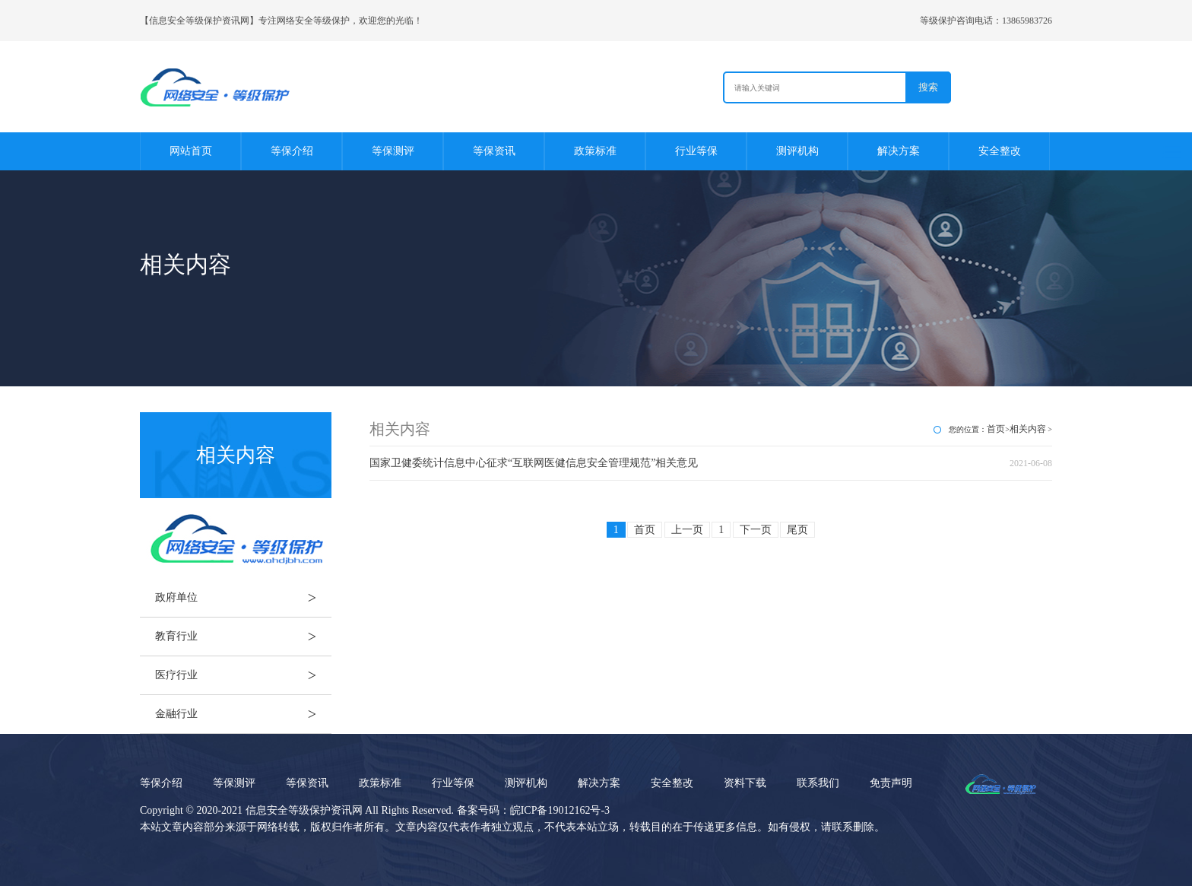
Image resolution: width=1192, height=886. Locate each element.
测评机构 (797, 151)
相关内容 (1028, 429)
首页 (996, 429)
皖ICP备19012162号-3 (560, 810)
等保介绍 (292, 151)
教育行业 (243, 637)
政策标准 (595, 151)
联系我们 (818, 783)
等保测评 (393, 151)
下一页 (756, 529)
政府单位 (243, 598)
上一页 (687, 529)
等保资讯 (494, 151)
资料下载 (745, 783)
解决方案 (898, 151)
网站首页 (191, 151)
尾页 (797, 529)
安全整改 (999, 151)
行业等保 (696, 151)
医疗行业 (243, 675)
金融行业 (243, 714)
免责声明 (891, 783)
